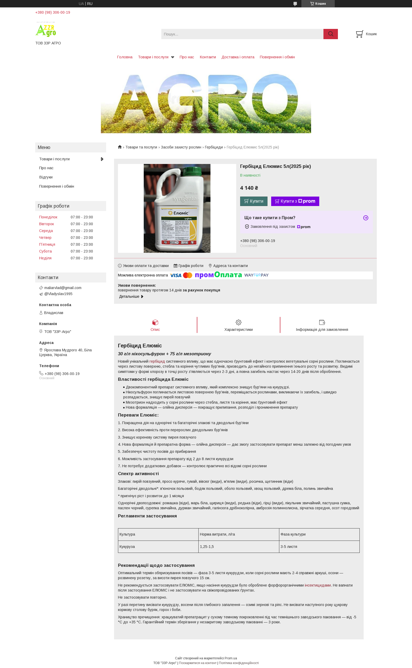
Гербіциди (214, 147)
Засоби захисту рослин (181, 147)
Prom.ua (231, 658)
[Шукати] (330, 34)
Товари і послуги (153, 57)
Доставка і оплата (238, 57)
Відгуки (46, 177)
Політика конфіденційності (239, 663)
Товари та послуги (141, 147)
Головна (124, 57)
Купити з (298, 201)
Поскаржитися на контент (198, 663)
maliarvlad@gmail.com (62, 288)
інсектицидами (318, 585)
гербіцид (157, 361)
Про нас (187, 57)
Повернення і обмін (277, 57)
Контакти (208, 57)
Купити (256, 201)
